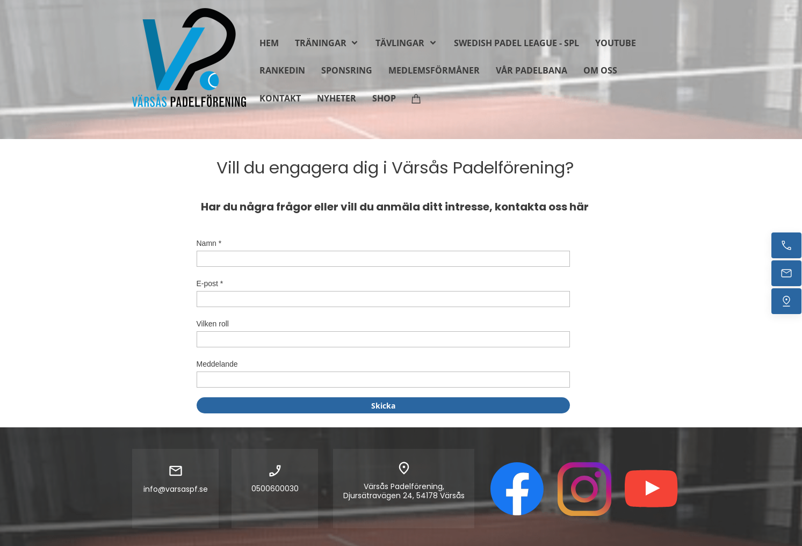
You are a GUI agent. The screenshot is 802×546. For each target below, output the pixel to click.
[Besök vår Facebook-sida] (517, 489)
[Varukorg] (416, 98)
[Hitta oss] (786, 301)
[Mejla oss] (786, 273)
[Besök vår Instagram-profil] (584, 489)
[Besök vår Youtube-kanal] (651, 489)
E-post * (210, 283)
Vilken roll (213, 323)
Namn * (209, 243)
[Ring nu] (786, 245)
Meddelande (217, 364)
